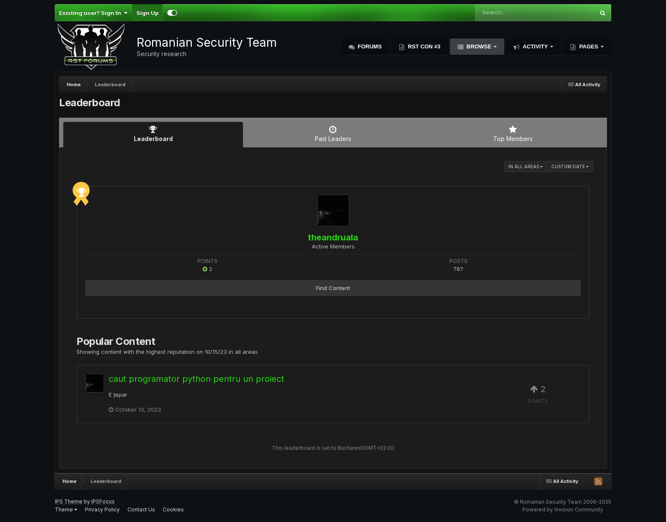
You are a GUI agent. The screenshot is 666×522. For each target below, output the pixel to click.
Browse (479, 46)
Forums (369, 46)
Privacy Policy (102, 509)
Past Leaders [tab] (332, 133)
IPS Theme (68, 501)
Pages (589, 46)
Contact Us (141, 509)
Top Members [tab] (512, 133)
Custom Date (570, 166)
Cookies (173, 509)
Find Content (333, 288)
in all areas (525, 166)
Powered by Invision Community (562, 509)
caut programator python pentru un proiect (196, 379)
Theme (66, 509)
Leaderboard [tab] (153, 133)
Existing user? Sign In (93, 12)
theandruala (333, 237)
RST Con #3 (423, 46)
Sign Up (147, 12)
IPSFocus (103, 501)
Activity (535, 46)
